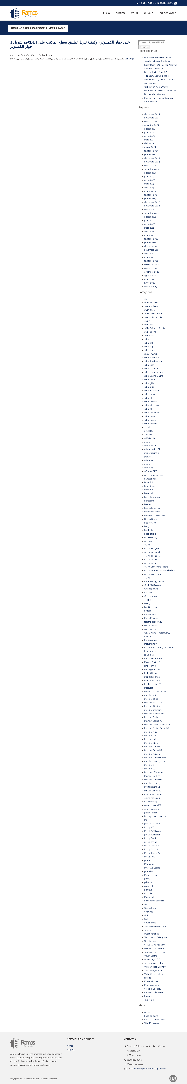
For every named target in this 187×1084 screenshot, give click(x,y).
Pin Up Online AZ (152, 853)
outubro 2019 (150, 286)
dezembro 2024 (152, 114)
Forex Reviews (151, 618)
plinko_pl (148, 890)
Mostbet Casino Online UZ (156, 728)
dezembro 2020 (152, 264)
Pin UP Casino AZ (152, 845)
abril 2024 (149, 143)
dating (147, 603)
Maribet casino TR (152, 684)
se (145, 904)
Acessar (148, 1012)
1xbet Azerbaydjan (153, 361)
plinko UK (149, 886)
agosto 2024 (150, 129)
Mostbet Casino (151, 717)
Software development (155, 926)
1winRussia (149, 335)
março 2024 (150, 147)
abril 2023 (149, 187)
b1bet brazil (149, 486)
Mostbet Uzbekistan (153, 779)
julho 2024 (149, 132)
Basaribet (148, 493)
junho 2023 (149, 180)
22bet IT (148, 434)
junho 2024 (149, 136)
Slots (146, 919)
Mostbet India (150, 739)
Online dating (150, 801)
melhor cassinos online (155, 691)
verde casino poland (154, 948)
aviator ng (149, 468)
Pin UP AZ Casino (152, 831)
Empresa (120, 13)
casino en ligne (151, 548)
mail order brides (152, 680)
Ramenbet (149, 897)
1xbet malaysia (151, 402)
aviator (147, 442)
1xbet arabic (150, 350)
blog (146, 526)
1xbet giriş (149, 383)
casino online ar (151, 559)
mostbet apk (150, 695)
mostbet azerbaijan (153, 710)
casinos (147, 578)
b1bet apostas (150, 479)
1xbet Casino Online (153, 376)
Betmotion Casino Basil (155, 515)
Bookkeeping (150, 537)
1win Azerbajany (152, 306)
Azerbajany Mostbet (153, 475)
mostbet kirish (151, 743)
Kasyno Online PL (152, 662)
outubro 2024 (150, 121)
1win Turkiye (150, 332)
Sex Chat (148, 912)
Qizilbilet (148, 893)
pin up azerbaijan (152, 835)
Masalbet (148, 688)
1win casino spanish (153, 317)
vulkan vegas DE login (154, 963)
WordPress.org (151, 1023)
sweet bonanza (151, 934)
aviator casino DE (152, 449)
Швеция (148, 996)
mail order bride (152, 677)
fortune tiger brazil (153, 622)
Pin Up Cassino (151, 849)
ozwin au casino (152, 809)
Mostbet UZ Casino (153, 772)
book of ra (149, 530)
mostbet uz (149, 769)
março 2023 (150, 191)
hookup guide (151, 640)
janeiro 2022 (150, 242)
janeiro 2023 (150, 198)
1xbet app (149, 346)
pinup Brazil (150, 871)
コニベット (149, 1000)
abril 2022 (149, 231)
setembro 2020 (151, 272)
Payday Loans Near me (155, 816)
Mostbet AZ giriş (152, 706)
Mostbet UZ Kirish (152, 776)
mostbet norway (152, 746)
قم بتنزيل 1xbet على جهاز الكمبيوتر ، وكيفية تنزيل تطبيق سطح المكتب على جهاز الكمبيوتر (70, 44)
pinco (147, 860)
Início (106, 13)
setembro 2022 (151, 213)
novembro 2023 (152, 162)
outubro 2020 (150, 268)
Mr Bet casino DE (152, 787)
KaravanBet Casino (153, 658)
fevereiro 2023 (151, 195)
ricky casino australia (154, 901)
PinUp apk (149, 864)
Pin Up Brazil (150, 838)
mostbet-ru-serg (152, 783)
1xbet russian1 (150, 424)
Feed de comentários (154, 1019)
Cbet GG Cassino (152, 585)
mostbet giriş (150, 732)
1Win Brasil (149, 310)
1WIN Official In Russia (154, 328)
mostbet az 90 (151, 699)
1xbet (146, 339)
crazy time (149, 592)
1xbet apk (148, 343)
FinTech (147, 611)
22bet (147, 427)
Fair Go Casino (151, 607)
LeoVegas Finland (152, 669)
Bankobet (148, 490)
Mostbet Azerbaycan (154, 713)
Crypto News (150, 596)
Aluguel (149, 13)
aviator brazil (150, 446)
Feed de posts (151, 1016)
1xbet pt (148, 409)
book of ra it (150, 534)
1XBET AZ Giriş (151, 354)
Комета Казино (151, 981)
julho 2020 (149, 279)
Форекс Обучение (153, 992)
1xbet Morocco (151, 405)
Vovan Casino (150, 956)
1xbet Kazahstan (151, 390)
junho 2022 (149, 224)
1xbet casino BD (151, 368)
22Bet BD (148, 431)
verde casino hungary (154, 945)
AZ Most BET (150, 471)
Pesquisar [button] (144, 47)
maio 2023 (149, 184)
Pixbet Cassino (151, 875)
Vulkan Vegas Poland (154, 970)
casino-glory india (152, 574)
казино (147, 978)
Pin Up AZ (149, 827)
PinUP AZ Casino (152, 868)
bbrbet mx (149, 501)
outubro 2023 (150, 165)
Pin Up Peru (149, 857)
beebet (147, 504)
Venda (134, 13)
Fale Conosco (168, 13)
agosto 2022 (150, 217)
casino (147, 545)
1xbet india (149, 387)
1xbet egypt (149, 380)
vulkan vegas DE (152, 959)
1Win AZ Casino (151, 302)
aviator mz (149, 464)
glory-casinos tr (151, 629)
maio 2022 (149, 228)
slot (146, 915)
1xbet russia (149, 416)
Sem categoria (151, 908)
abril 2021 (149, 253)
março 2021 (150, 257)
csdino (147, 600)
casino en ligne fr (152, 552)
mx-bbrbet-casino (153, 794)
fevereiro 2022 (151, 239)
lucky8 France (151, 673)
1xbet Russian (150, 420)
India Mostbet (150, 644)
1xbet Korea (149, 394)
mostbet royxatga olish (155, 761)
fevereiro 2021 (151, 261)
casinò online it (151, 563)
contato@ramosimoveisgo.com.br (150, 1069)
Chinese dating (151, 589)
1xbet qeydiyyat (151, 412)
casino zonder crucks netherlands (160, 570)
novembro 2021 (151, 250)
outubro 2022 (150, 209)
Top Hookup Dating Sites (156, 937)
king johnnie (150, 666)
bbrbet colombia (152, 497)
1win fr (147, 321)
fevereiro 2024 (151, 151)
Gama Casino (150, 625)
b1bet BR (148, 482)
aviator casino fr (151, 453)
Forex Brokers (151, 614)
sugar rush (149, 930)
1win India (148, 324)
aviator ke (148, 460)
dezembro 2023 (152, 158)
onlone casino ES (152, 805)
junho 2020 (149, 283)
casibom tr (149, 541)
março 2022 (150, 235)
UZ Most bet (150, 941)
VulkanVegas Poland (153, 974)
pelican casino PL (152, 823)
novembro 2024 (152, 118)
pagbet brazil (150, 813)
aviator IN (148, 457)
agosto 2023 (150, 173)
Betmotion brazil (152, 512)
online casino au (152, 798)
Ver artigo (129, 59)
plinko (147, 879)
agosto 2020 (150, 275)
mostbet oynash (152, 754)
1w (145, 299)
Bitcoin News (150, 519)
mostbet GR (150, 735)
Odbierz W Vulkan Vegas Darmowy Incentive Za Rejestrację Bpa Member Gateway (160, 90)
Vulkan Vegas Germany (155, 967)
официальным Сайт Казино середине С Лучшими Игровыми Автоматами (160, 79)
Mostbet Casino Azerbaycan (157, 724)
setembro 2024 (151, 125)
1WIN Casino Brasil (153, 313)
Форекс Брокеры (152, 989)
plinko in (148, 882)
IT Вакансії (149, 655)
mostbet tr (149, 765)
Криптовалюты (151, 985)
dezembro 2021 (152, 246)
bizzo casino (150, 523)
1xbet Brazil (149, 365)
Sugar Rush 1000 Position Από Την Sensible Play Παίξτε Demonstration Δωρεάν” (160, 68)
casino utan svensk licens (156, 567)
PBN (146, 820)
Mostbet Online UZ (153, 750)
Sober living (150, 923)
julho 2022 (149, 220)
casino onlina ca (152, 556)
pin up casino (150, 842)
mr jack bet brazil (152, 791)
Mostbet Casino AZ (153, 721)
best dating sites (152, 508)
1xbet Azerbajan (151, 358)
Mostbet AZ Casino (153, 702)
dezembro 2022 (152, 202)
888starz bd (150, 438)
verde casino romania (154, 952)
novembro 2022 (152, 206)
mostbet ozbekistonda (155, 757)
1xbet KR (148, 398)
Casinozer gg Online (154, 581)
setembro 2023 (151, 169)
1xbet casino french (153, 372)
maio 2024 (149, 140)
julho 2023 (149, 176)
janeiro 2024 (150, 154)
